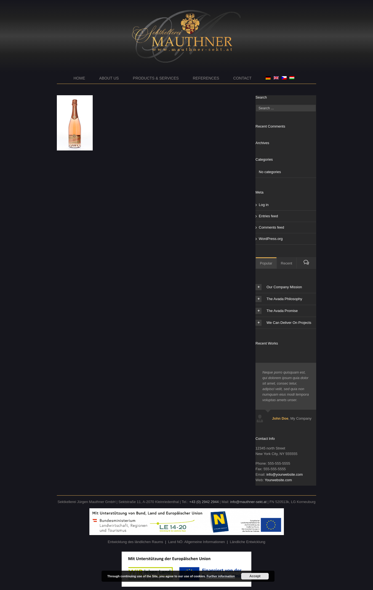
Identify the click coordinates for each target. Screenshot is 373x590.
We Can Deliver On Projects (283, 323)
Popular (266, 263)
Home (79, 78)
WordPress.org (271, 239)
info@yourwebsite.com (285, 474)
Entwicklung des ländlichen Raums (135, 542)
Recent (286, 263)
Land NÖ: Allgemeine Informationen (196, 542)
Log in (263, 205)
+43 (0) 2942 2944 (204, 502)
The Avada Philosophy (278, 299)
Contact (242, 78)
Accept (254, 576)
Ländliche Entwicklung (247, 542)
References (206, 78)
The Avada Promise (276, 311)
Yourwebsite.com (278, 480)
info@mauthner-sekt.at (248, 502)
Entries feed (268, 216)
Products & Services (156, 78)
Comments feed (271, 227)
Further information (221, 576)
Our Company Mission (278, 287)
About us (109, 78)
